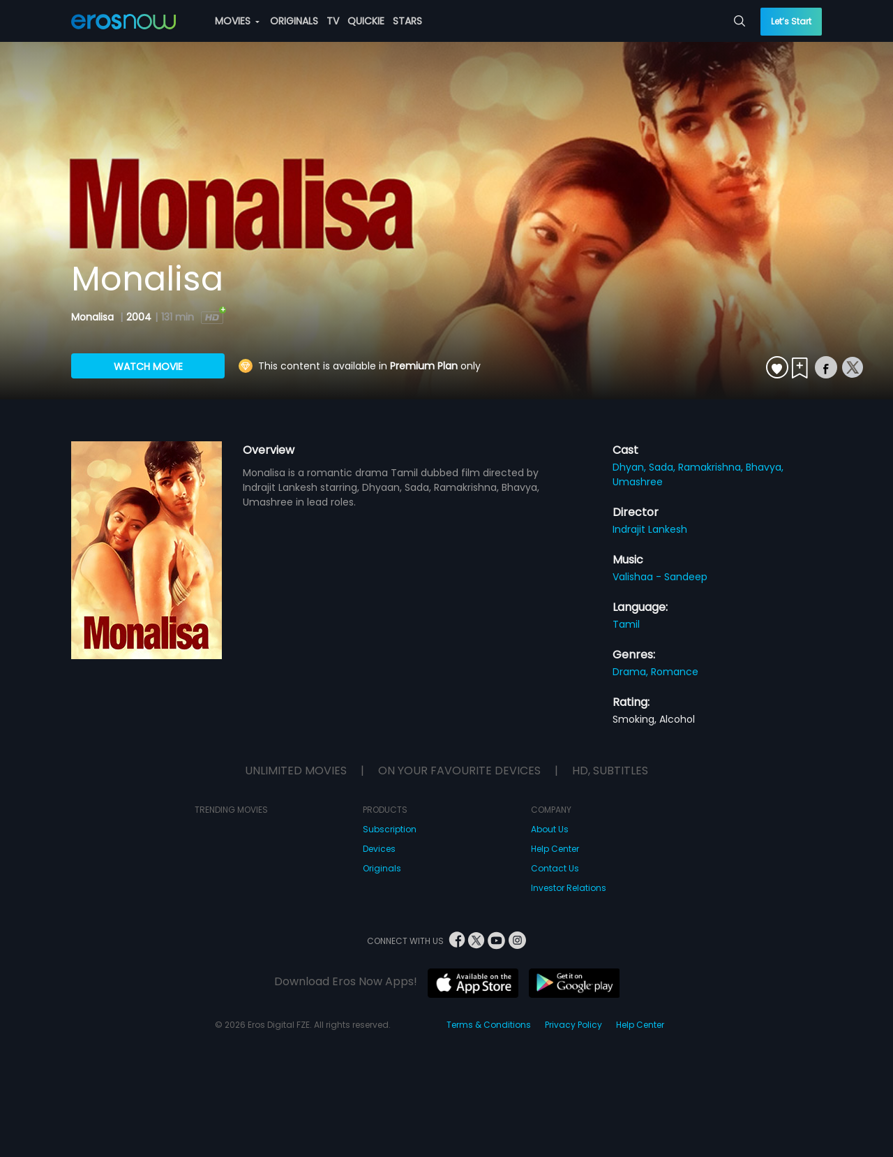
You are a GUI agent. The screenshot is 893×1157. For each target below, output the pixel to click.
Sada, (663, 467)
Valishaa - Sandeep (660, 577)
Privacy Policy (573, 1025)
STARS (407, 21)
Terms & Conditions (488, 1025)
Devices (379, 849)
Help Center (555, 849)
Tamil (626, 624)
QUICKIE (365, 21)
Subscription (390, 829)
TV (333, 21)
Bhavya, (764, 467)
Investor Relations (568, 888)
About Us (550, 829)
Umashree (638, 482)
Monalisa (94, 317)
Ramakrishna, (712, 467)
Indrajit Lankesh (650, 529)
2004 (138, 317)
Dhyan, (631, 467)
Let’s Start (791, 21)
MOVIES (237, 21)
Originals (382, 868)
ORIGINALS (294, 21)
